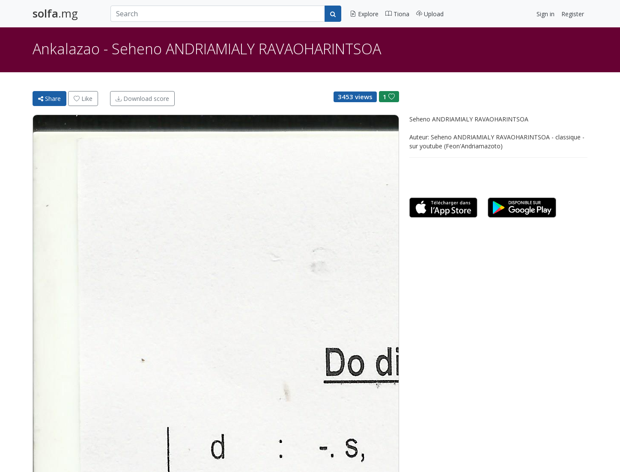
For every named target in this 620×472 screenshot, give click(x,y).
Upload (430, 14)
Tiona (397, 14)
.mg (55, 13)
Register (572, 14)
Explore (364, 14)
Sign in (545, 14)
